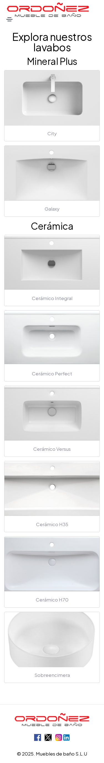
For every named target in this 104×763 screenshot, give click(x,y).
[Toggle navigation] (9, 19)
